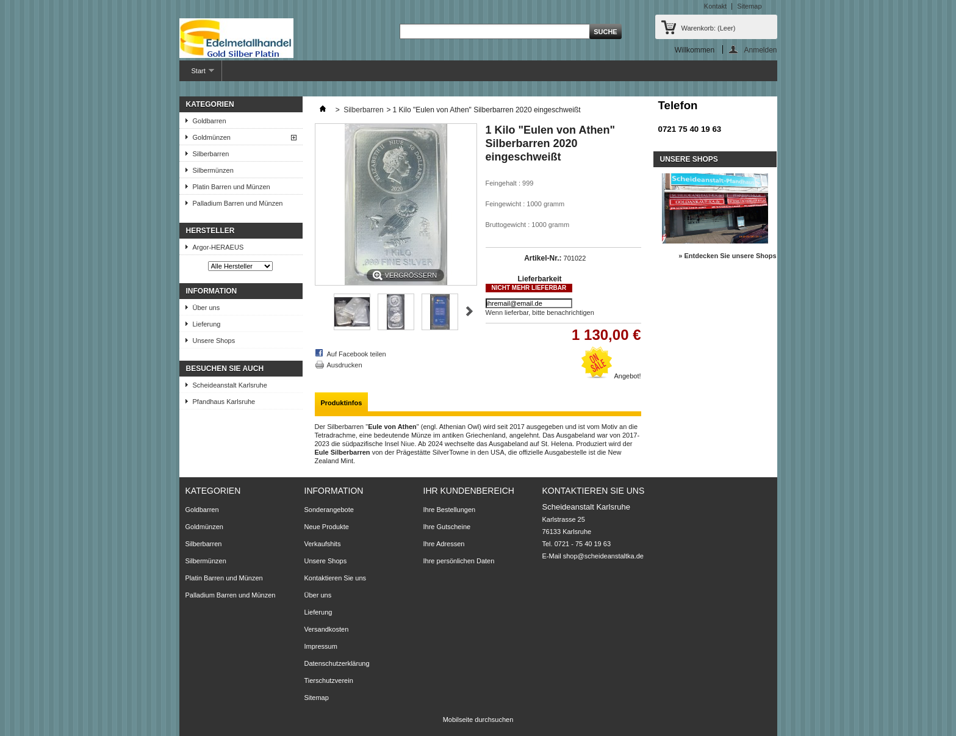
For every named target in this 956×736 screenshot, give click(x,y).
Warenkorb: (708, 28)
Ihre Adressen (444, 543)
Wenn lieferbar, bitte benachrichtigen (540, 312)
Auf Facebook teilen (356, 354)
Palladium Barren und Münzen (238, 203)
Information (211, 291)
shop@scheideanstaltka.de (603, 556)
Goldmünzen (212, 137)
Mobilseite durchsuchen (478, 719)
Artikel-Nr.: (542, 258)
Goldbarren (209, 120)
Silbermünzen (213, 170)
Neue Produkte (326, 526)
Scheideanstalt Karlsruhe (230, 385)
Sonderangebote (329, 509)
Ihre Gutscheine (447, 526)
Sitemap (749, 6)
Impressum (320, 646)
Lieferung (207, 324)
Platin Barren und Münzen (231, 186)
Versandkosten (326, 629)
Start (197, 74)
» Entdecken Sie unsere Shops (727, 255)
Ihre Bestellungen (449, 509)
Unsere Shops (214, 340)
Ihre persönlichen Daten (459, 561)
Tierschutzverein (328, 680)
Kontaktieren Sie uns (335, 578)
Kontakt (715, 6)
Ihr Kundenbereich (468, 491)
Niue (408, 443)
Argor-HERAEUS (218, 247)
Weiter (469, 311)
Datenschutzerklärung (337, 663)
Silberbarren (211, 153)
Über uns (206, 307)
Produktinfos (341, 402)
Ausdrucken (344, 365)
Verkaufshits (322, 543)
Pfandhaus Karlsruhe (224, 401)
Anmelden (760, 50)
